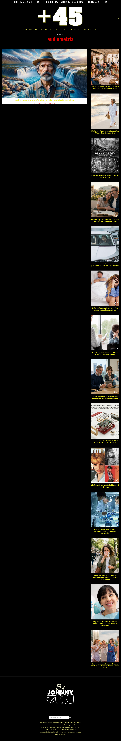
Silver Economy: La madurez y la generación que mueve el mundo (105, 397)
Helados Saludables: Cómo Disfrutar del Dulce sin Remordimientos (105, 88)
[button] (70, 717)
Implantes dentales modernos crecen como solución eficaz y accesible (105, 623)
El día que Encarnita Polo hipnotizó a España (105, 486)
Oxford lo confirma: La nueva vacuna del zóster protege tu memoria (105, 531)
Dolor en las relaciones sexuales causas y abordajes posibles (105, 309)
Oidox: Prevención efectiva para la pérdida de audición (44, 100)
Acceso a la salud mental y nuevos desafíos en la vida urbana (105, 353)
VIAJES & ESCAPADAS (72, 2)
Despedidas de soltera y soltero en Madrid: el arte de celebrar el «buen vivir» (105, 666)
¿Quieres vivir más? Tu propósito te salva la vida (105, 176)
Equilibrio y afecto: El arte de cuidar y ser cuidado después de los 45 (105, 220)
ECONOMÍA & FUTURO (97, 2)
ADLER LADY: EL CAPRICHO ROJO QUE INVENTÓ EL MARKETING (105, 442)
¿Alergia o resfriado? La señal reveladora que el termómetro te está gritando (105, 577)
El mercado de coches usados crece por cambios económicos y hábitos (105, 265)
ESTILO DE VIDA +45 (47, 2)
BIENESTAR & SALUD (23, 2)
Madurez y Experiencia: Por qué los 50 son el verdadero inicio (105, 132)
